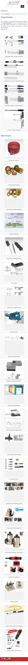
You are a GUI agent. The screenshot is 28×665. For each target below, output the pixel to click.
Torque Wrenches (7, 17)
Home (2, 14)
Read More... (4, 29)
